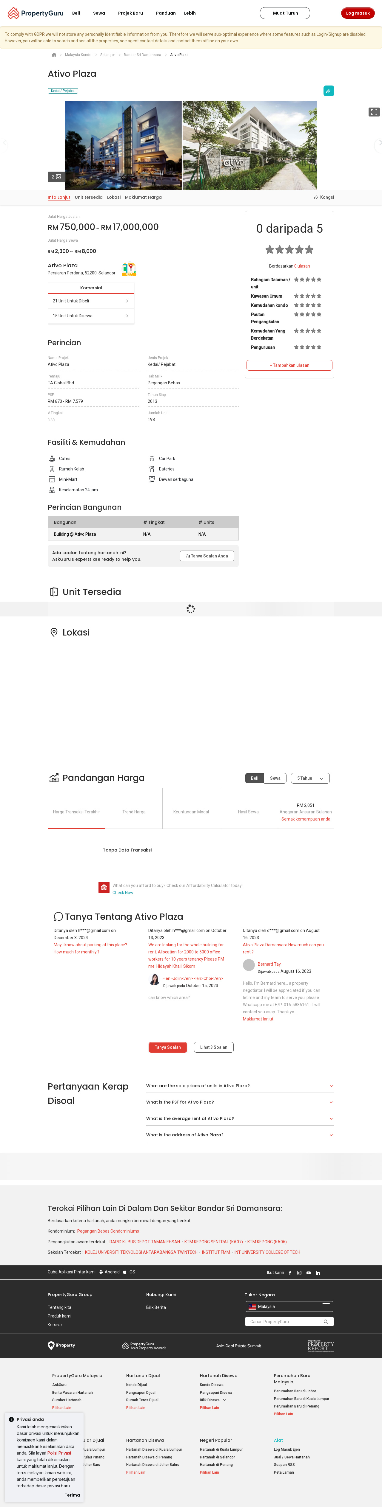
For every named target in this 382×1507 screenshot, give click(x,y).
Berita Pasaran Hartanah (72, 1393)
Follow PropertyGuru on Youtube (307, 1272)
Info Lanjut (59, 197)
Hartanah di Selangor (217, 1450)
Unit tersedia (89, 197)
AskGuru (59, 1385)
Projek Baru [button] (134, 13)
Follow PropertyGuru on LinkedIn (317, 1272)
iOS (128, 1272)
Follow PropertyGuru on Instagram (298, 1272)
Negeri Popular (216, 1433)
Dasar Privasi (150, 1493)
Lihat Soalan (213, 1047)
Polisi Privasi (59, 1452)
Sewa (275, 778)
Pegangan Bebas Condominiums (108, 1231)
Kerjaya (55, 1324)
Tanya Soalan (168, 1047)
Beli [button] (79, 13)
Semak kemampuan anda (305, 819)
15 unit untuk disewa (91, 315)
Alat (278, 1433)
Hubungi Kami (161, 1295)
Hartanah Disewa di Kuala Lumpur (154, 1443)
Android (109, 1272)
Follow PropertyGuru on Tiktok (331, 1272)
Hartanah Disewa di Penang (149, 1450)
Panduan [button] (166, 13)
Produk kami (59, 1316)
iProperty (61, 1345)
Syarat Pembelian (186, 1493)
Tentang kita (59, 1307)
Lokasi (114, 197)
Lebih (193, 13)
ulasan (302, 266)
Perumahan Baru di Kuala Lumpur (301, 1399)
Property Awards (144, 1346)
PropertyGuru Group (70, 1295)
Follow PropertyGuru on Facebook (289, 1272)
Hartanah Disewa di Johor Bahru (152, 1458)
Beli (254, 778)
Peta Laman (284, 1466)
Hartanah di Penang (216, 1458)
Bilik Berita (156, 1307)
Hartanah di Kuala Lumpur (221, 1443)
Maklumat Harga (143, 197)
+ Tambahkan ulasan (289, 365)
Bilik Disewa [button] (213, 1400)
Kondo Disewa (212, 1385)
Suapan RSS (284, 1458)
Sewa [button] (102, 13)
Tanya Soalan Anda (207, 556)
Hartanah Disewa (219, 1376)
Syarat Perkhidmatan (111, 1493)
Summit (238, 1346)
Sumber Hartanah (66, 1400)
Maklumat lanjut (258, 1019)
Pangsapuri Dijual (140, 1393)
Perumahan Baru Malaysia (292, 1379)
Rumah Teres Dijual (142, 1400)
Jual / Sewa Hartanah (292, 1450)
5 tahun (304, 778)
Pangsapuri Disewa (216, 1393)
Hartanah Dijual (143, 1376)
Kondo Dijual (136, 1385)
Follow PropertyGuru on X (325, 1272)
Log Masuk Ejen (287, 1443)
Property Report (321, 1346)
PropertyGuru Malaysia (77, 1376)
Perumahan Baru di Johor (295, 1391)
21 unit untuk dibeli (91, 301)
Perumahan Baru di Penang (296, 1406)
